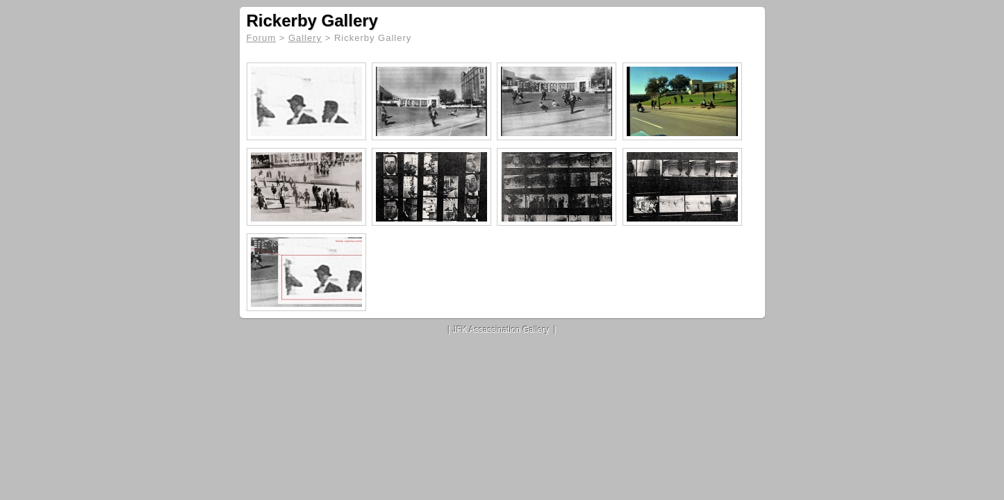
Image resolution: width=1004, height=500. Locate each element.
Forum (262, 38)
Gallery (305, 38)
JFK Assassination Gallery (500, 330)
